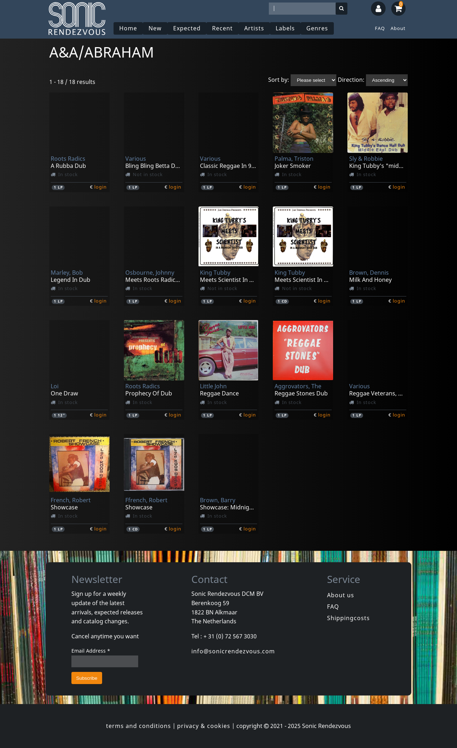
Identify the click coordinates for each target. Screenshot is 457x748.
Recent (222, 28)
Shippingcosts (348, 618)
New (155, 28)
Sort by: (278, 80)
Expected (187, 28)
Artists (254, 28)
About (398, 28)
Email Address (90, 650)
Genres (317, 28)
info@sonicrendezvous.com (233, 651)
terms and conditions (138, 726)
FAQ (380, 28)
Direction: (351, 80)
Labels (285, 28)
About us (340, 595)
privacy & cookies (203, 726)
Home (128, 28)
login (100, 187)
